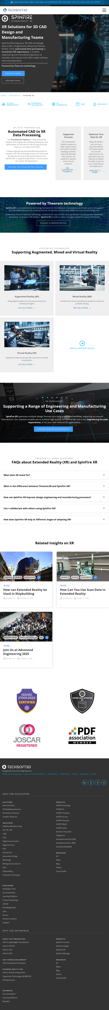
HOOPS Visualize (63, 813)
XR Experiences (9, 980)
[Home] (15, 11)
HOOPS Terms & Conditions (12, 774)
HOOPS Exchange (63, 805)
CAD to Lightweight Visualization (16, 942)
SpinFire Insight (62, 946)
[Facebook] (97, 782)
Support (6, 923)
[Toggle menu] (104, 10)
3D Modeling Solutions (12, 809)
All (57, 856)
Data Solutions (9, 805)
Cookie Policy (64, 774)
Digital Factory (8, 845)
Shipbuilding (8, 871)
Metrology (7, 860)
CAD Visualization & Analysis (14, 963)
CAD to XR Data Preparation (14, 972)
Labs (4, 911)
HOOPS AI (60, 809)
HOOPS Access (62, 817)
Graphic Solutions (10, 817)
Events (58, 867)
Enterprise (14, 95)
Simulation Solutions (11, 813)
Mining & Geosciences (12, 864)
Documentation (9, 892)
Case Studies (61, 871)
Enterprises (7, 852)
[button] (14, 73)
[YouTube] (104, 782)
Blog (58, 864)
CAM (4, 834)
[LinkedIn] (84, 782)
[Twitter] (91, 782)
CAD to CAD (7, 950)
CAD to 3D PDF (9, 946)
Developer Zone (9, 889)
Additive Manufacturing (12, 826)
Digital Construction (11, 841)
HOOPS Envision (62, 820)
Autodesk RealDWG (64, 847)
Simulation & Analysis (11, 875)
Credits (93, 774)
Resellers (6, 1001)
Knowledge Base (9, 907)
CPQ (4, 837)
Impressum (84, 774)
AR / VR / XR (7, 830)
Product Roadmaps (10, 900)
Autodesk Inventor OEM (65, 843)
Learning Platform (10, 896)
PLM (4, 867)
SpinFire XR (60, 950)
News (58, 860)
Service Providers (10, 919)
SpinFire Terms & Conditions (35, 774)
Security (75, 774)
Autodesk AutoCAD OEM (66, 839)
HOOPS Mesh (61, 824)
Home (3, 95)
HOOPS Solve (61, 828)
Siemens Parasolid (63, 832)
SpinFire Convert (63, 942)
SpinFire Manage (63, 953)
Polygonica (60, 835)
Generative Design (10, 856)
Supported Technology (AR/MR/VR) (17, 976)
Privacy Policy (52, 774)
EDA (4, 849)
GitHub (5, 904)
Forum (5, 915)
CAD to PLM (7, 953)
